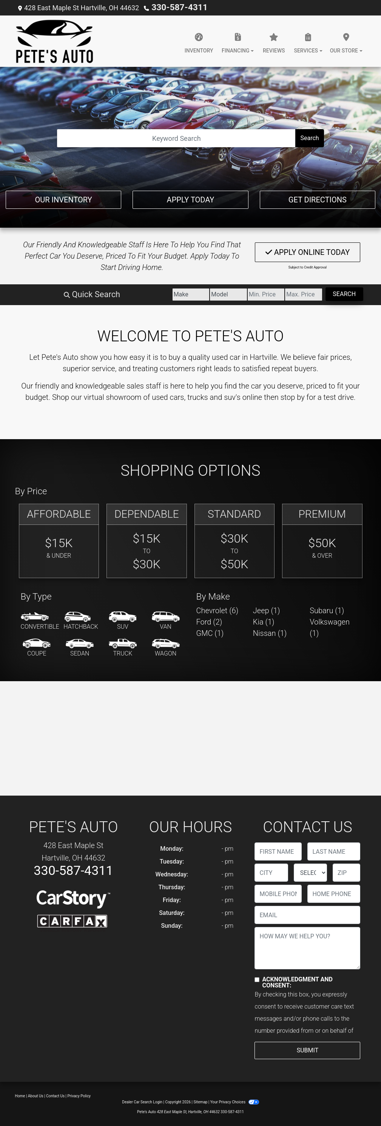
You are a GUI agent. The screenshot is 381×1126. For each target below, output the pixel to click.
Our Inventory (63, 197)
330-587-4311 (173, 7)
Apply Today (190, 197)
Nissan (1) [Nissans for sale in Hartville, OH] (270, 632)
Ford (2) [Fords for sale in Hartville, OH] (209, 621)
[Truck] (123, 647)
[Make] (104, 294)
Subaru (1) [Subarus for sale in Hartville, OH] (327, 610)
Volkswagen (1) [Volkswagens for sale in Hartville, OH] (330, 627)
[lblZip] (346, 872)
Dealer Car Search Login (142, 1102)
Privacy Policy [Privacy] (79, 1096)
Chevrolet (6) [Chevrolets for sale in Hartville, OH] (217, 610)
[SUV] (123, 621)
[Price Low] (217, 294)
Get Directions (317, 197)
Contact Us (55, 1096)
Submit (307, 1050)
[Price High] (274, 294)
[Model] (161, 294)
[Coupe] (37, 647)
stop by (293, 396)
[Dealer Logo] (54, 40)
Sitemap (200, 1102)
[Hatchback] (80, 621)
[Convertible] (40, 621)
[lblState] (310, 872)
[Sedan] (80, 647)
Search (309, 137)
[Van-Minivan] (166, 621)
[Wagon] (166, 647)
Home (20, 1096)
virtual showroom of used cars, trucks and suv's (162, 396)
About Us (35, 1096)
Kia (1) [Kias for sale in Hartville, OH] (264, 621)
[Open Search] (176, 138)
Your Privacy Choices (234, 1102)
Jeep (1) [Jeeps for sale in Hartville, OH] (266, 610)
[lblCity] (271, 872)
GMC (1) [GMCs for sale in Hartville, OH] (210, 632)
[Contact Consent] (257, 979)
